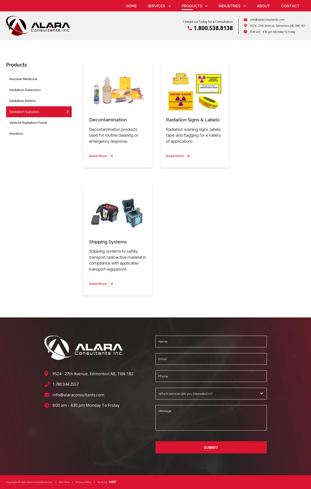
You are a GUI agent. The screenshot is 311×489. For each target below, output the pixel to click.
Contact (290, 6)
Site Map (64, 482)
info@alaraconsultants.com (267, 19)
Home (131, 6)
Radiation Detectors (25, 90)
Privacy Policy (83, 482)
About (263, 6)
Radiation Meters (22, 101)
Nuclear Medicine (23, 79)
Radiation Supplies (24, 112)
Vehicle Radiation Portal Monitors (28, 128)
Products (192, 6)
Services (156, 6)
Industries (229, 6)
